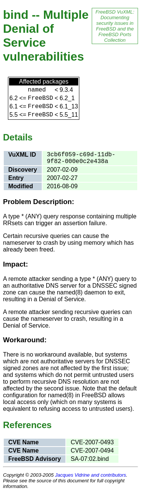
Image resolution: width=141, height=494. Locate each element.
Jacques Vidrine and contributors (90, 475)
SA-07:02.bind (90, 459)
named (37, 90)
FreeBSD (40, 98)
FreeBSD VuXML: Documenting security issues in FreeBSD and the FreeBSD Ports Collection (115, 26)
